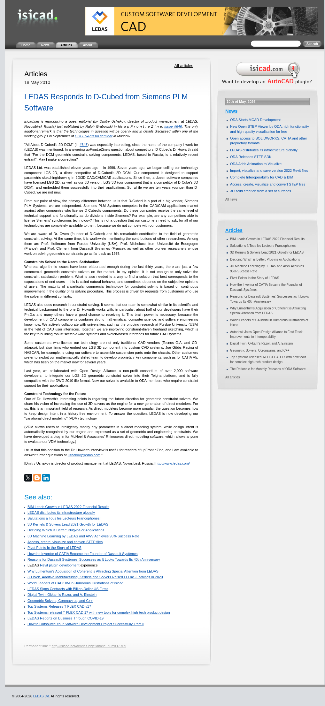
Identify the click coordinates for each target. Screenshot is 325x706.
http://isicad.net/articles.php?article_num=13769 (89, 646)
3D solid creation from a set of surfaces (260, 191)
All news (231, 199)
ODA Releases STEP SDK (250, 157)
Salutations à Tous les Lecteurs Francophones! (64, 518)
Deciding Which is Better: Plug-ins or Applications (65, 530)
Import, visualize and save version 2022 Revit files (269, 170)
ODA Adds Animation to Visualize (256, 164)
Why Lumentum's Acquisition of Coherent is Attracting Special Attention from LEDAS (93, 571)
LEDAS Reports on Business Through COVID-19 (65, 618)
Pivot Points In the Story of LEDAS (54, 548)
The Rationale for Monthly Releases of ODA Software (268, 369)
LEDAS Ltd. (41, 696)
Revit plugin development (60, 565)
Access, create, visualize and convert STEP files (65, 542)
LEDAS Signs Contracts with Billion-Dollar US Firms (67, 589)
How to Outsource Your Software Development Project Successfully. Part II (85, 624)
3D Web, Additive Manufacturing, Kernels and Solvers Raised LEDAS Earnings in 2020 (95, 577)
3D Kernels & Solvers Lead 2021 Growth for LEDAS (67, 524)
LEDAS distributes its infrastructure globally (61, 512)
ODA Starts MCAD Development (255, 120)
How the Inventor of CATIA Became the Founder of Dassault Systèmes (82, 554)
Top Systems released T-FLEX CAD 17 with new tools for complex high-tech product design (98, 612)
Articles (234, 230)
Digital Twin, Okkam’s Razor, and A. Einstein (62, 594)
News (231, 111)
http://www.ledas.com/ (173, 463)
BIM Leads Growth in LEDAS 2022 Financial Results (68, 507)
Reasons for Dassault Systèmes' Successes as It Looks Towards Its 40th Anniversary (93, 559)
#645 (83, 145)
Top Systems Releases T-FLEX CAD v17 (59, 606)
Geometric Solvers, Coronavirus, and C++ (60, 601)
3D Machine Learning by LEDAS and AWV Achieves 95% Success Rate (83, 536)
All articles (183, 65)
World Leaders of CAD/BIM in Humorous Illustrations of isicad (75, 583)
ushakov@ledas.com (84, 455)
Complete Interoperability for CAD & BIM (261, 177)
